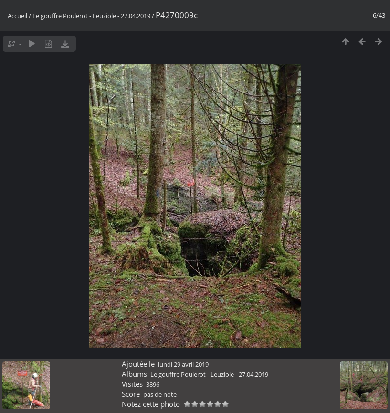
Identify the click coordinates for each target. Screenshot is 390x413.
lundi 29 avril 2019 (183, 364)
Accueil (17, 15)
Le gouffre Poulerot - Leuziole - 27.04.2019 (91, 15)
